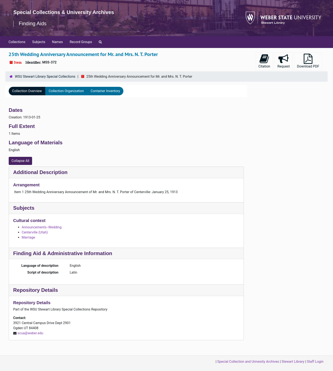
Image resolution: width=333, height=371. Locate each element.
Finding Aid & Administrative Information (62, 253)
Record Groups (81, 42)
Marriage (28, 237)
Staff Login (315, 362)
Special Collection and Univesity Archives (248, 362)
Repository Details (35, 290)
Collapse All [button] (20, 161)
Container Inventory (105, 91)
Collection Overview (27, 91)
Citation (264, 61)
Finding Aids (33, 23)
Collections (16, 42)
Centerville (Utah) (35, 232)
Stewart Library (293, 362)
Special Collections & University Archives (63, 12)
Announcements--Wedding (42, 227)
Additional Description (40, 172)
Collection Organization (66, 91)
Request (283, 61)
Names (57, 42)
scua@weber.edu (30, 333)
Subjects (38, 42)
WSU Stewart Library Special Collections (45, 76)
